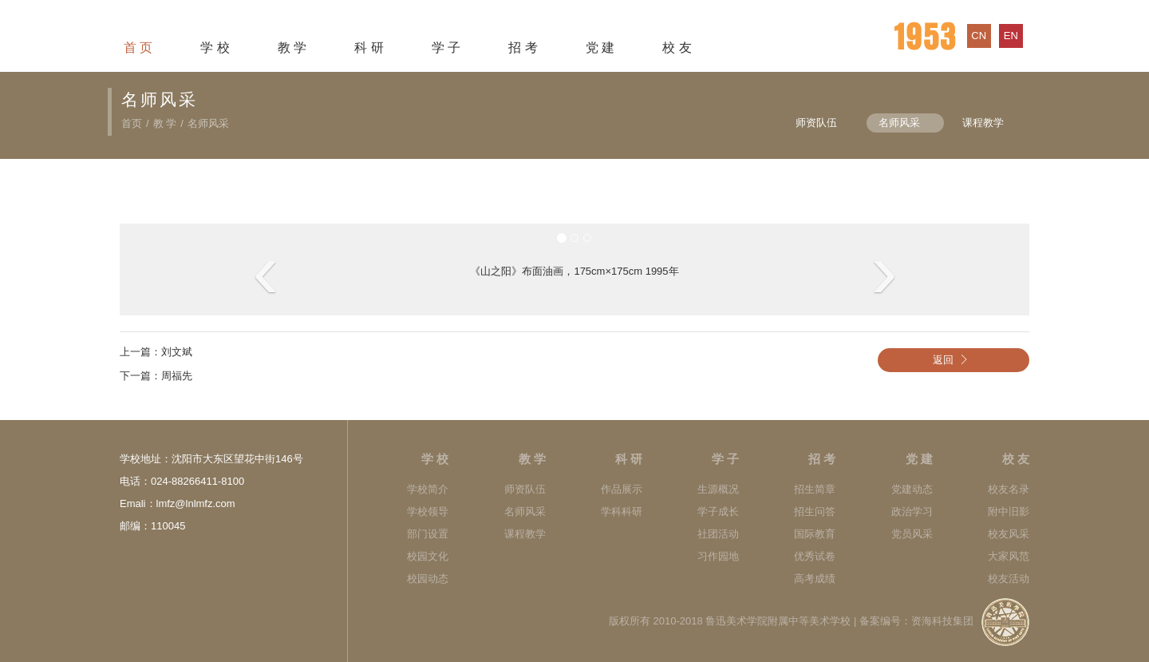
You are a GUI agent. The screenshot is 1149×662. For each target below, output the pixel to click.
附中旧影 (1008, 511)
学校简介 (427, 489)
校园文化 (427, 556)
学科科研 (621, 511)
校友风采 (1008, 534)
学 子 (446, 47)
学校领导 (427, 511)
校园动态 (427, 579)
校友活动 (1008, 579)
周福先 (176, 376)
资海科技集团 (942, 621)
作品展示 (621, 489)
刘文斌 (176, 352)
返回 (953, 360)
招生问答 (814, 511)
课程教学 (983, 123)
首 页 (138, 47)
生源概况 (718, 489)
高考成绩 (814, 579)
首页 (131, 123)
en (1011, 36)
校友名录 (1008, 489)
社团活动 (718, 534)
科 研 (368, 47)
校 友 (676, 47)
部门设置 (427, 534)
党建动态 (912, 489)
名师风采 (208, 123)
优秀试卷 (814, 556)
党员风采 (912, 534)
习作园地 (718, 556)
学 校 (214, 47)
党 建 (600, 47)
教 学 (292, 47)
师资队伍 (816, 123)
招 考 (522, 47)
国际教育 (814, 534)
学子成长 (718, 511)
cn (978, 36)
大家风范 (1008, 556)
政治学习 (912, 511)
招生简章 (814, 489)
